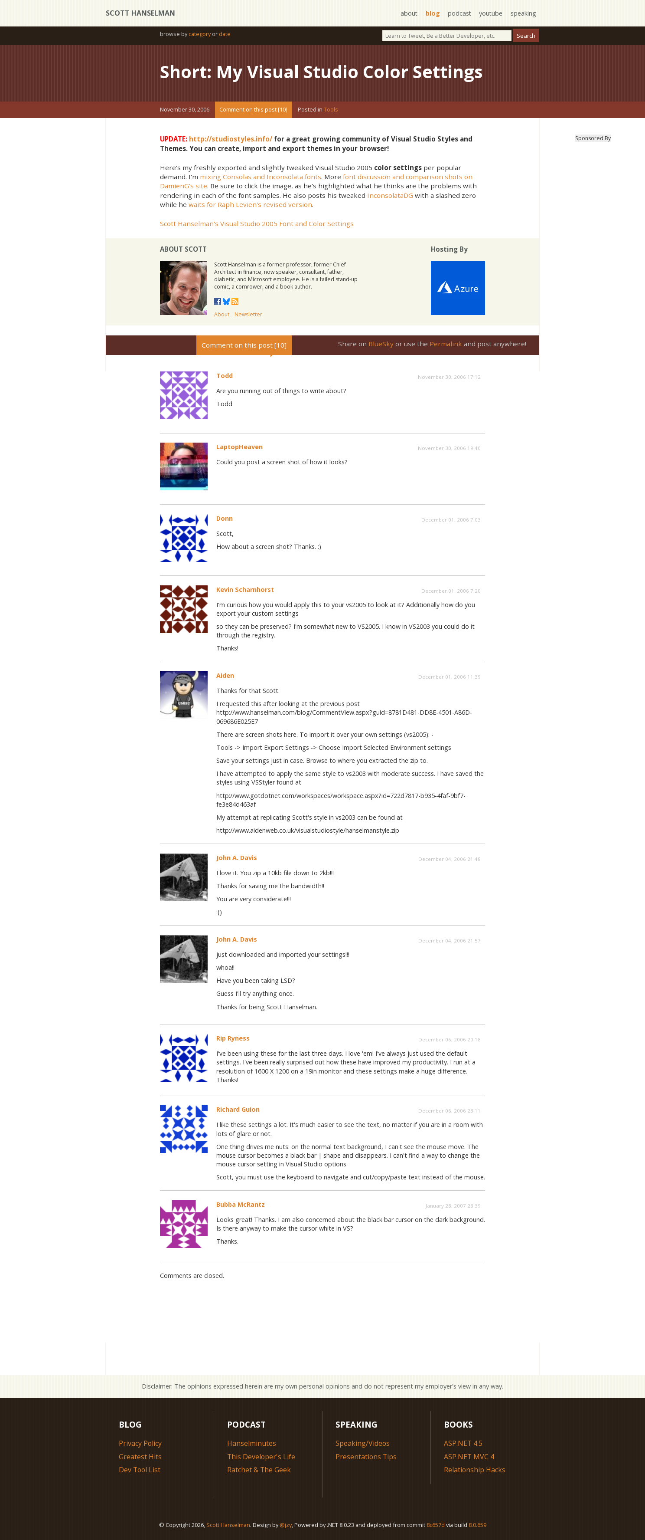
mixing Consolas (225, 176)
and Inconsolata (278, 176)
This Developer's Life (261, 1456)
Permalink (446, 343)
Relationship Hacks (475, 1469)
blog (432, 13)
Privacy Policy (140, 1443)
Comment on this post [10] (253, 109)
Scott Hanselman (140, 13)
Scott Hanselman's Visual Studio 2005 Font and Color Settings (257, 223)
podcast (459, 13)
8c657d (436, 1525)
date (225, 34)
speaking (523, 13)
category (200, 34)
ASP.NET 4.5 (463, 1443)
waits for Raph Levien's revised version (250, 204)
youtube (490, 13)
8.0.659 (477, 1525)
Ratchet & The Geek (259, 1469)
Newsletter (248, 314)
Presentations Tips (366, 1456)
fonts (313, 176)
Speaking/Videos (363, 1443)
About (221, 314)
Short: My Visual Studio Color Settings (322, 71)
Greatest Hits (140, 1456)
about (408, 13)
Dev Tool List (140, 1469)
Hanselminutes (251, 1443)
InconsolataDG (390, 194)
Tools (331, 109)
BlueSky (381, 343)
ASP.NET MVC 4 (469, 1456)
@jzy (286, 1525)
